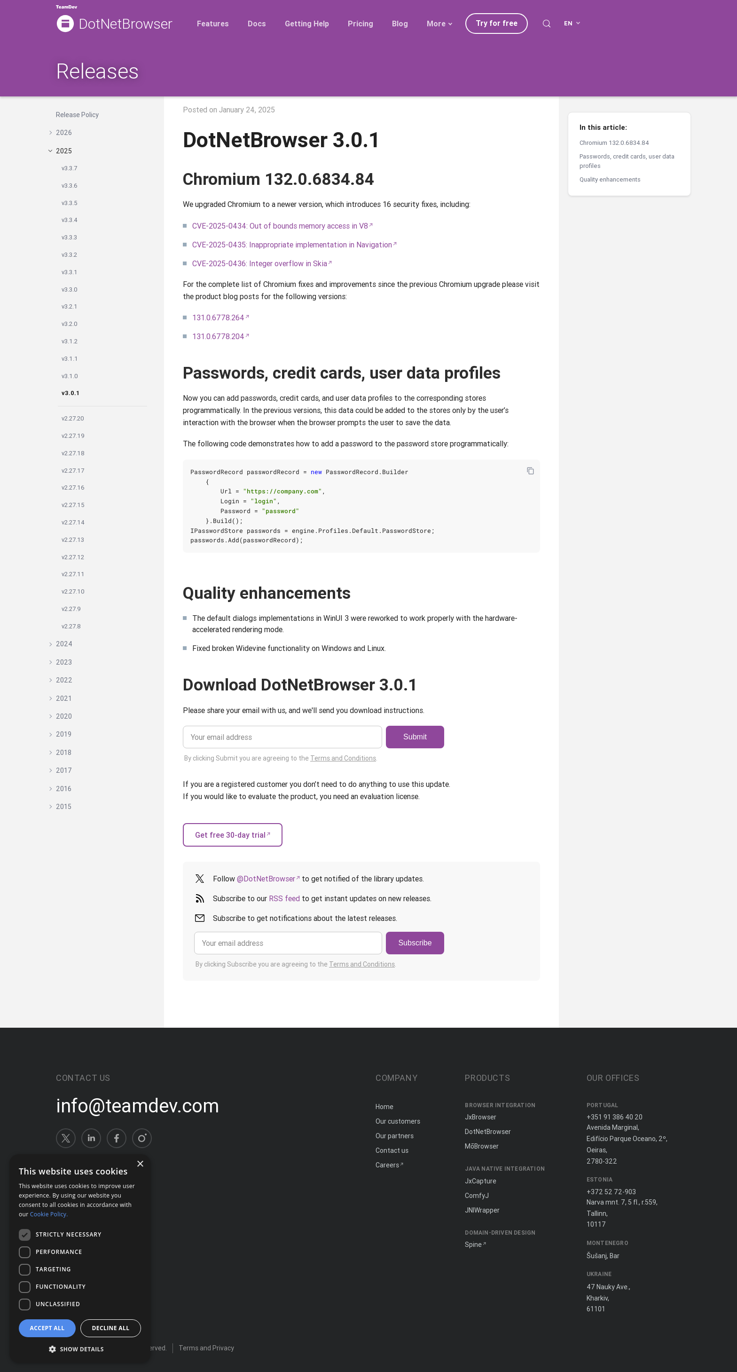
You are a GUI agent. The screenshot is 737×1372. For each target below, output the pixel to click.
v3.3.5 (70, 203)
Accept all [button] (47, 1328)
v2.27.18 (73, 453)
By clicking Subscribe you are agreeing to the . (296, 964)
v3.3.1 (70, 272)
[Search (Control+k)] (546, 23)
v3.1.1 (70, 359)
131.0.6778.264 (218, 317)
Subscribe (414, 943)
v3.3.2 (69, 255)
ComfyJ (477, 1195)
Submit (415, 737)
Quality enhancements (610, 179)
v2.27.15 (73, 505)
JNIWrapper (482, 1210)
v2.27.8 (71, 626)
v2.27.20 (73, 418)
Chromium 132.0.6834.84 (614, 143)
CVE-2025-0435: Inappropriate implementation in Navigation (292, 244)
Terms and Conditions (343, 758)
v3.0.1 (70, 393)
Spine (473, 1244)
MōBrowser (482, 1146)
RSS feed (284, 898)
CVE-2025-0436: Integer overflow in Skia (259, 263)
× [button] (139, 1164)
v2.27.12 (73, 557)
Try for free (496, 23)
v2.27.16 (73, 488)
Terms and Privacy (206, 1348)
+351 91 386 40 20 (615, 1117)
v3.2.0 (70, 324)
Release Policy (77, 115)
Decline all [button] (111, 1328)
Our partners (395, 1136)
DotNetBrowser (125, 24)
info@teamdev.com (137, 1105)
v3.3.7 (69, 168)
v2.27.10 (73, 591)
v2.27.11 (73, 574)
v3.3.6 (70, 186)
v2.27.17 (73, 471)
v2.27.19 (73, 436)
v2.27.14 (73, 522)
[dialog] (79, 1258)
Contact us (392, 1150)
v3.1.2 (70, 341)
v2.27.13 (73, 540)
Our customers (398, 1121)
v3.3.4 (70, 220)
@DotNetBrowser (266, 878)
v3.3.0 (70, 289)
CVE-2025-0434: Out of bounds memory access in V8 (280, 225)
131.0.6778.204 (218, 336)
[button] (80, 1348)
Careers (387, 1165)
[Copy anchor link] (385, 179)
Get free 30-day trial (230, 835)
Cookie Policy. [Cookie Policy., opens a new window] (49, 1214)
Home (384, 1106)
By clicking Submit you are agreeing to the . (280, 758)
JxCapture (480, 1181)
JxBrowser (480, 1117)
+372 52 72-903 (611, 1192)
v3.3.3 (69, 237)
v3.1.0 (70, 376)
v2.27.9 (71, 609)
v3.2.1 (70, 306)
